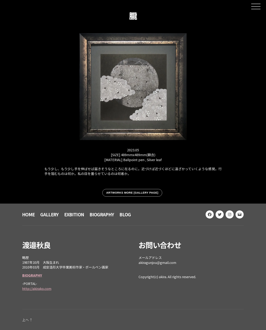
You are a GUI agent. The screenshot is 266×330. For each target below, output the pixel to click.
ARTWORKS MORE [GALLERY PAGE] (132, 192)
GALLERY (49, 214)
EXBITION (74, 214)
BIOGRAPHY (102, 214)
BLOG (125, 214)
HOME (28, 214)
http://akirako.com (36, 288)
